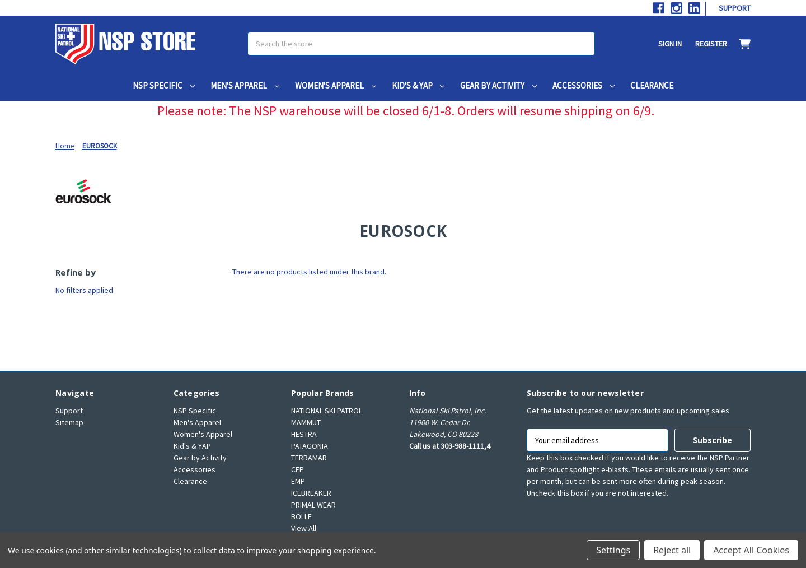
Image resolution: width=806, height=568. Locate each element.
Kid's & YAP (418, 85)
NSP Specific (164, 85)
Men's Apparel (244, 85)
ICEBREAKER (311, 493)
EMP (298, 481)
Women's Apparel (335, 85)
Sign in (670, 44)
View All (303, 528)
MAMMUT (306, 422)
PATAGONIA (309, 446)
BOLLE (301, 516)
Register (711, 44)
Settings (613, 550)
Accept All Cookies (751, 550)
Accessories (583, 85)
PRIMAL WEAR (313, 505)
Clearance (651, 85)
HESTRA (304, 434)
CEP (297, 469)
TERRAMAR (309, 458)
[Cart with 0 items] (739, 44)
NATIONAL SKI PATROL (326, 411)
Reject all (672, 550)
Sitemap (69, 422)
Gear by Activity (498, 85)
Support (735, 8)
